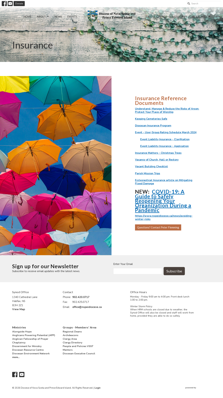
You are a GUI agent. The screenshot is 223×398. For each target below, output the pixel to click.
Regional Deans (72, 331)
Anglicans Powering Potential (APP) (33, 335)
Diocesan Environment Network (31, 353)
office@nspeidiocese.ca (87, 307)
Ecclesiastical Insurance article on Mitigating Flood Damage (163, 181)
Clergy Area (70, 339)
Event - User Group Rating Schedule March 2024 (166, 132)
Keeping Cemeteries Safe (151, 119)
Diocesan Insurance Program (153, 125)
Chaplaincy (18, 342)
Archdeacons (70, 335)
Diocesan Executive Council (79, 353)
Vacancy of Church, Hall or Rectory (157, 159)
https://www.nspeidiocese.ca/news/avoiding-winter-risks (164, 217)
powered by (198, 388)
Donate (19, 3)
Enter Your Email (123, 264)
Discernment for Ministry (26, 346)
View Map (18, 309)
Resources (201, 16)
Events (72, 16)
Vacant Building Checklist (151, 166)
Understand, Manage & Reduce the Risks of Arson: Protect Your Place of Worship (167, 110)
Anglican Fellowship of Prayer (30, 339)
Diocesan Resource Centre (28, 350)
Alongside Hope (22, 331)
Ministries (179, 16)
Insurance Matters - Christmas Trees (158, 153)
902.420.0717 (80, 297)
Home (28, 16)
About (43, 16)
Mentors (67, 350)
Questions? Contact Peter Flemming (158, 227)
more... (16, 357)
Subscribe (174, 271)
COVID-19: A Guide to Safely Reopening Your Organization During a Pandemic (163, 200)
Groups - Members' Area (80, 327)
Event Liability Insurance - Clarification (165, 139)
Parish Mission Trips (147, 173)
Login (98, 387)
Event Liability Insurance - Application (164, 146)
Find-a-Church (156, 16)
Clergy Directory (72, 342)
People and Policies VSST (78, 346)
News (58, 16)
